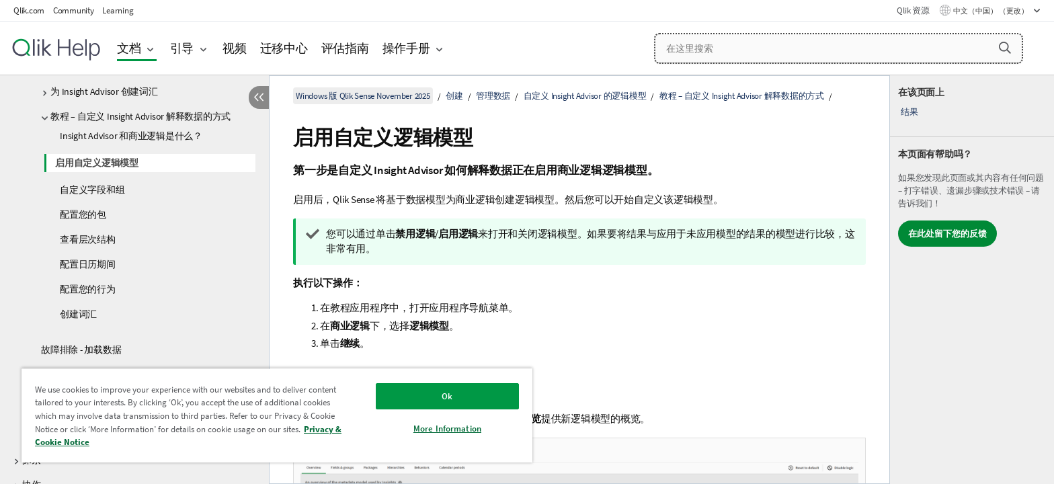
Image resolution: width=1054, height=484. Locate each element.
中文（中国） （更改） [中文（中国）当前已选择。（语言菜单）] (991, 10)
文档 (129, 48)
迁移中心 (284, 48)
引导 (182, 48)
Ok (447, 396)
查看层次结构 (88, 239)
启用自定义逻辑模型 (96, 163)
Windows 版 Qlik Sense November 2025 (363, 96)
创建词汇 (78, 314)
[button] (1005, 47)
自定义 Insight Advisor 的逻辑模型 (585, 96)
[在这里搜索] (838, 48)
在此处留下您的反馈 (947, 233)
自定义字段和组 (92, 190)
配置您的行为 (88, 289)
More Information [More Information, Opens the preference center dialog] (447, 428)
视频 (234, 48)
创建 (454, 96)
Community (73, 10)
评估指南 (345, 48)
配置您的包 (83, 214)
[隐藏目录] (259, 97)
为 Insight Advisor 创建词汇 (104, 91)
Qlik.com (28, 10)
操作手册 (406, 48)
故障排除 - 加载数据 (81, 350)
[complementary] (972, 279)
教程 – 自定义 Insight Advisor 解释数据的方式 (140, 116)
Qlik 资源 (913, 10)
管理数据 (493, 96)
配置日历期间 (88, 264)
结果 (909, 112)
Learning (117, 10)
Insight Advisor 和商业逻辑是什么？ (131, 136)
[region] (277, 415)
